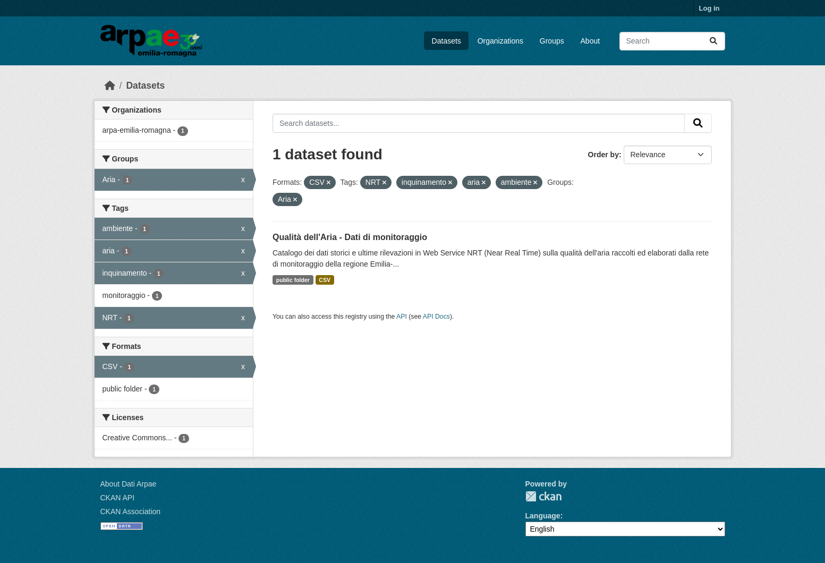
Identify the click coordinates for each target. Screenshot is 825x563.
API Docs (436, 316)
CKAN (543, 496)
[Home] (110, 85)
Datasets (446, 41)
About (590, 41)
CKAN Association (130, 511)
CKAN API (117, 497)
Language (542, 515)
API (401, 316)
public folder (293, 280)
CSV (324, 280)
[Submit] (713, 41)
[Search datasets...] (672, 41)
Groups (552, 41)
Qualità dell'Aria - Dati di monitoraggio (350, 237)
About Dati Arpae (128, 484)
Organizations (500, 41)
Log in (709, 8)
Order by (603, 154)
